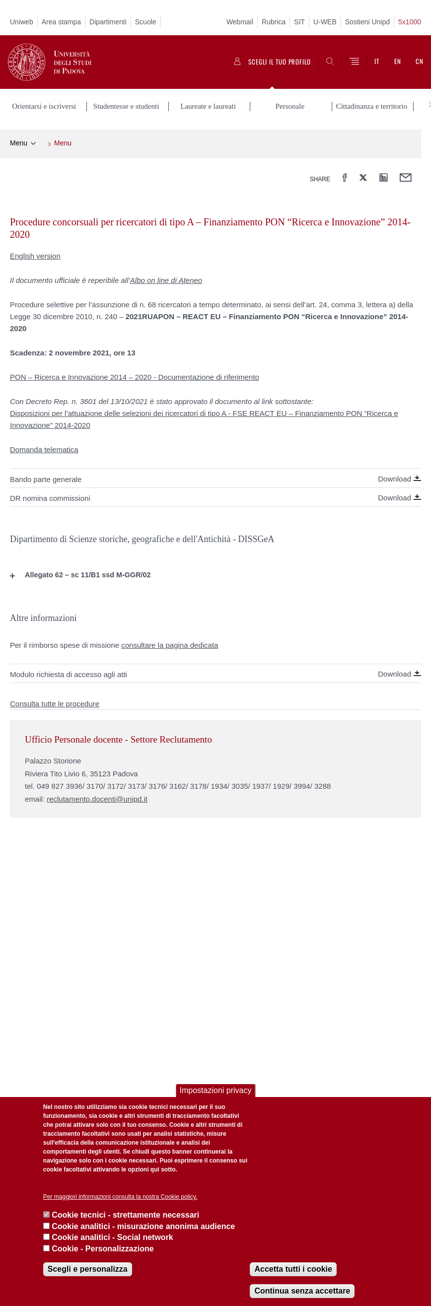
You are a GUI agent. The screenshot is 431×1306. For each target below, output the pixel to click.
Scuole (145, 22)
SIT (299, 22)
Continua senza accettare (302, 1291)
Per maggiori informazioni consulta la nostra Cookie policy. (120, 1196)
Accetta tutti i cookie (293, 1269)
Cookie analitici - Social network (112, 1237)
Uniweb (21, 22)
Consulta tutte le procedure (54, 702)
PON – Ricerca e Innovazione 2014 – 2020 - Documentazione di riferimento (134, 376)
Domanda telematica (44, 448)
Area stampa (61, 22)
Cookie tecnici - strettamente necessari (125, 1215)
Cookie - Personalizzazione (102, 1248)
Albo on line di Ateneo (166, 279)
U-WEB (325, 22)
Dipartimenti (108, 22)
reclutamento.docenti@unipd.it (97, 798)
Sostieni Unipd (367, 22)
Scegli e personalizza (88, 1269)
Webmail (239, 22)
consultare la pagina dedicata (169, 643)
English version (35, 255)
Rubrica (274, 22)
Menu (18, 142)
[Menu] (354, 62)
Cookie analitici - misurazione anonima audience (143, 1226)
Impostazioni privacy (216, 1090)
